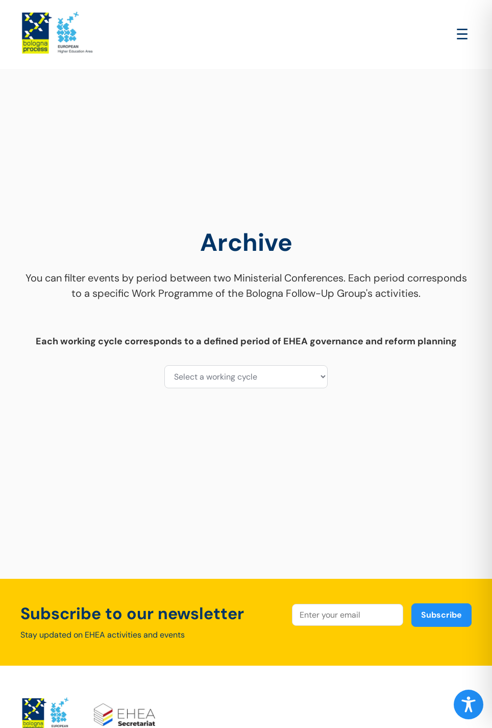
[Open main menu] (462, 34)
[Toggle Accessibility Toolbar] (468, 704)
